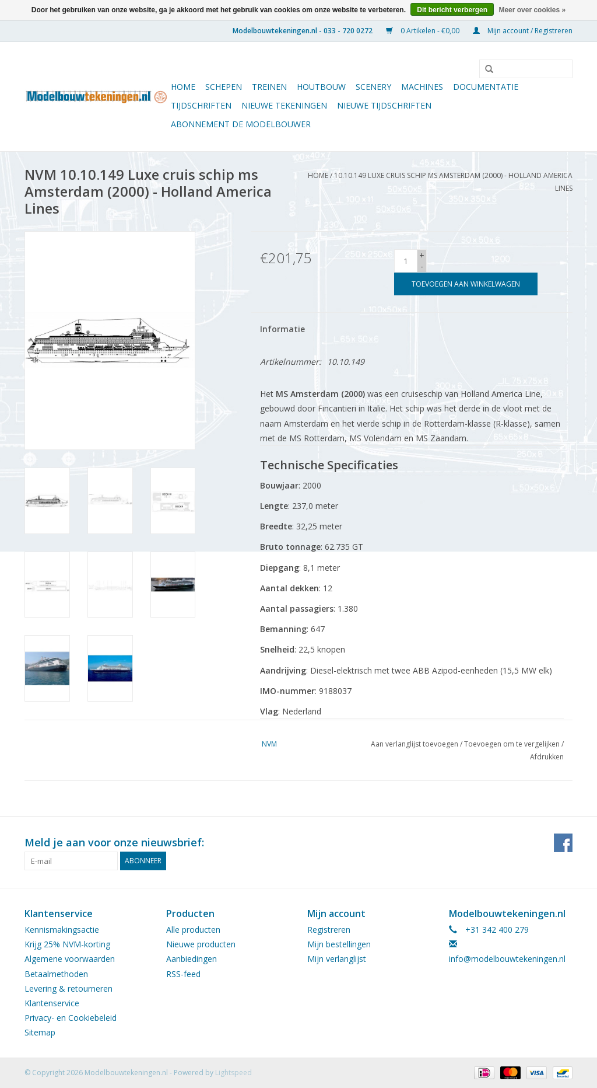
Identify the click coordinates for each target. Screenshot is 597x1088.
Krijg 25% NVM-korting (67, 944)
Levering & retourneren (68, 988)
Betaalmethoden (56, 973)
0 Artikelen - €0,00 (423, 31)
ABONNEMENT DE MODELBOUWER (241, 124)
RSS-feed (183, 973)
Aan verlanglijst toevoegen (414, 744)
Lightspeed (233, 1072)
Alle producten (193, 929)
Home (183, 86)
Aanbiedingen (191, 958)
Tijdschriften (201, 105)
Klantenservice (51, 1003)
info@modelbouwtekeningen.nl (507, 958)
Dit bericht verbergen (452, 10)
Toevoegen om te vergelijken (512, 744)
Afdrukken (547, 757)
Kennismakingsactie (61, 929)
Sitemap (39, 1032)
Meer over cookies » (532, 10)
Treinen (269, 86)
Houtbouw (321, 86)
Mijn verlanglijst (336, 958)
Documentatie (485, 86)
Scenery (373, 86)
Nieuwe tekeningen (284, 105)
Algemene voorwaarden (69, 958)
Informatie (282, 328)
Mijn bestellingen (339, 944)
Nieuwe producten (201, 944)
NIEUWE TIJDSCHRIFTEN (384, 105)
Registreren (328, 929)
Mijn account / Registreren (523, 31)
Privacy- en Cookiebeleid (70, 1017)
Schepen (223, 86)
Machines (422, 86)
